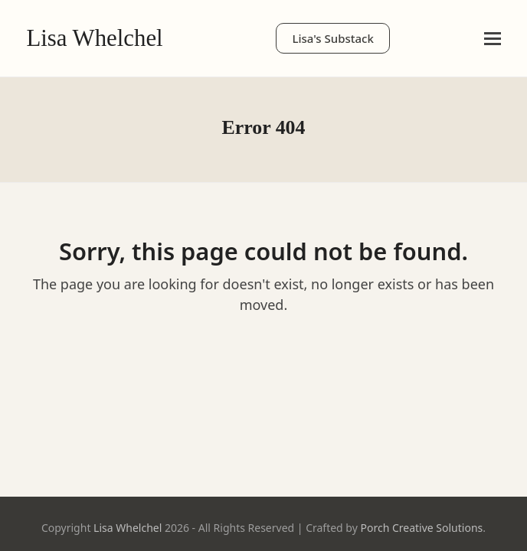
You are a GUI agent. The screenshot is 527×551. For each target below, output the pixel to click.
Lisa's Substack (332, 38)
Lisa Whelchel (94, 38)
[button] (492, 38)
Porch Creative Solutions (421, 527)
